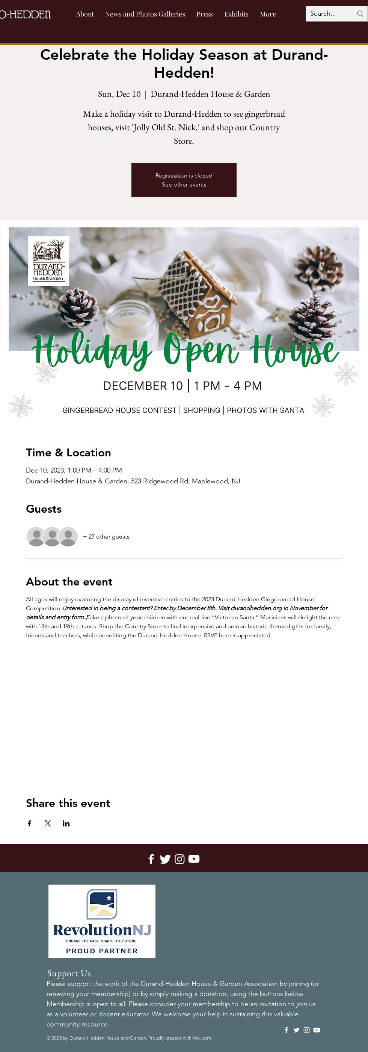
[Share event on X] (47, 823)
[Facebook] (151, 858)
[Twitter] (165, 858)
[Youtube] (194, 858)
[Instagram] (179, 858)
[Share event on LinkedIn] (66, 823)
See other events (184, 184)
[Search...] (325, 13)
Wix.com (202, 1038)
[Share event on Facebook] (29, 823)
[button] (205, 14)
